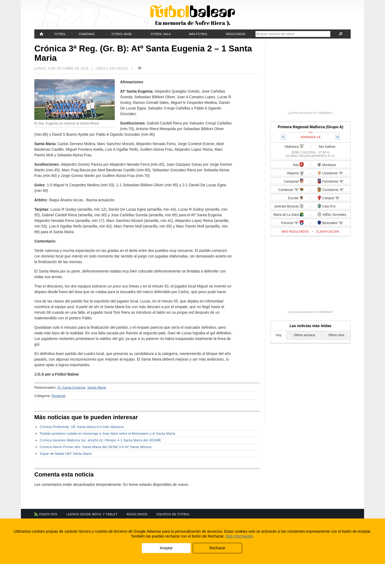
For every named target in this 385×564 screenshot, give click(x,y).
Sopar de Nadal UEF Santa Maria (66, 454)
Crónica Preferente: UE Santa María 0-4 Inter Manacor (82, 427)
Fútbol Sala (161, 34)
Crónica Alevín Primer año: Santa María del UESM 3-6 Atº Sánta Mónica (95, 447)
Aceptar (166, 548)
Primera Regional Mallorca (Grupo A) (310, 127)
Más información (239, 536)
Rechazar (217, 548)
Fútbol (60, 34)
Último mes (336, 335)
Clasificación (327, 231)
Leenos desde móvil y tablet (92, 514)
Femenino (87, 34)
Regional (58, 396)
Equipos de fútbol (173, 514)
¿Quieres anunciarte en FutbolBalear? (310, 112)
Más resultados (295, 231)
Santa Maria (96, 387)
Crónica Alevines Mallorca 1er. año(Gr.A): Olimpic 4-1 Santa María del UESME (100, 440)
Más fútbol (198, 34)
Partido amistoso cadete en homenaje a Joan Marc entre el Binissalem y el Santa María (107, 433)
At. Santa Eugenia (71, 387)
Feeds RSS (48, 514)
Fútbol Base (122, 34)
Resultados (236, 34)
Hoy (279, 335)
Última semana (304, 335)
